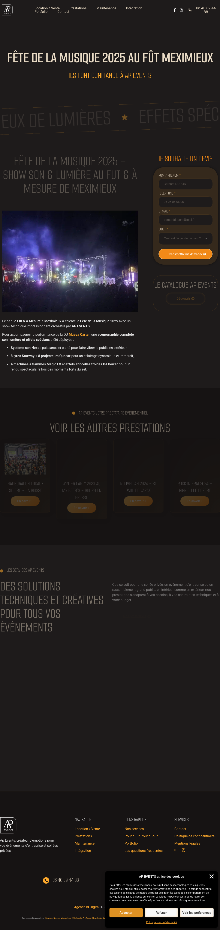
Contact (63, 11)
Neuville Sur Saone (100, 918)
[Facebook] (177, 850)
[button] (211, 876)
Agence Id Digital (87, 907)
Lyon (69, 918)
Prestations (78, 8)
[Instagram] (185, 850)
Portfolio (41, 11)
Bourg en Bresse (52, 918)
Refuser (161, 913)
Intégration (134, 8)
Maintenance (106, 8)
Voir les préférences (196, 913)
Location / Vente (47, 8)
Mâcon (64, 918)
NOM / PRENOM (170, 175)
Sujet (163, 229)
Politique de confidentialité (161, 922)
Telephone (167, 193)
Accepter (126, 913)
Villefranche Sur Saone (81, 918)
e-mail (165, 211)
